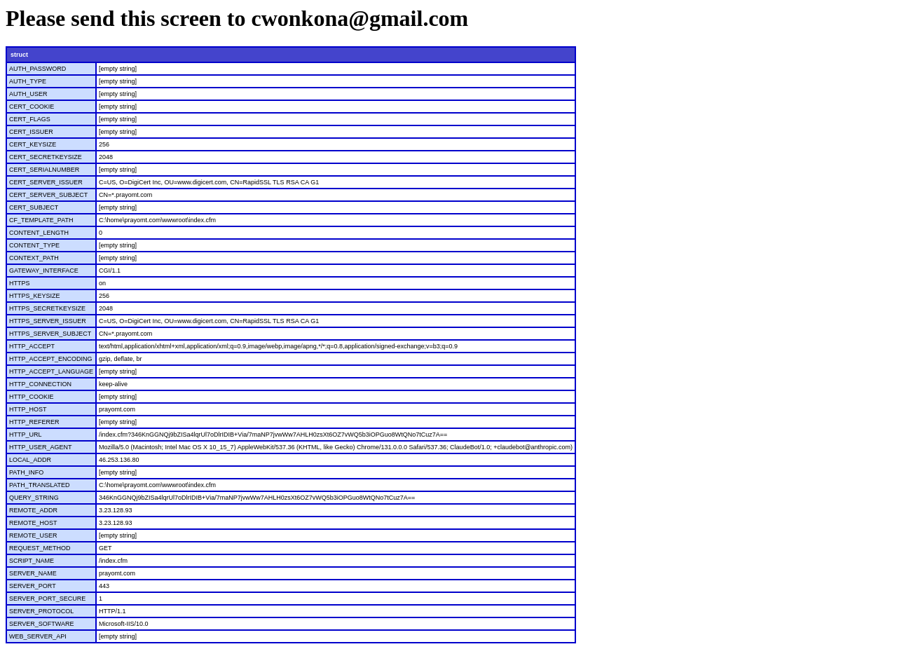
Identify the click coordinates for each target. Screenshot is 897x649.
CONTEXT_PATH (34, 257)
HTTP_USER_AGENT (40, 447)
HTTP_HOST (28, 409)
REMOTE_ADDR (33, 510)
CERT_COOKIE (31, 106)
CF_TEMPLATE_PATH (41, 220)
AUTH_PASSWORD (37, 68)
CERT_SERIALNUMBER (44, 169)
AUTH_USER (28, 93)
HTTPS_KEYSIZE (34, 295)
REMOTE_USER (33, 535)
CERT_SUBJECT (33, 207)
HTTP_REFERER (34, 421)
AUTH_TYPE (27, 81)
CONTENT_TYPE (34, 245)
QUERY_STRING (34, 497)
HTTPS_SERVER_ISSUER (47, 320)
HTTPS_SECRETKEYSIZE (47, 308)
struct (19, 54)
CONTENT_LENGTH (39, 232)
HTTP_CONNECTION (40, 384)
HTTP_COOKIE (31, 396)
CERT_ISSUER (31, 131)
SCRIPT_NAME (31, 560)
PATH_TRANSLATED (39, 485)
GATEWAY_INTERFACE (43, 270)
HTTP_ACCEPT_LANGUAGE (51, 371)
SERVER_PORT (32, 585)
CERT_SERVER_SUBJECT (48, 194)
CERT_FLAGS (29, 119)
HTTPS (19, 283)
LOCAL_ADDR (30, 459)
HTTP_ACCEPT (32, 346)
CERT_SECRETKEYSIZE (45, 156)
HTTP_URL (25, 434)
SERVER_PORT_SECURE (47, 598)
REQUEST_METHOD (40, 548)
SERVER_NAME (33, 573)
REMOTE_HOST (33, 522)
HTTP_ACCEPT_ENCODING (51, 358)
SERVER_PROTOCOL (41, 611)
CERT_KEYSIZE (32, 144)
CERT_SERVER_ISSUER (46, 182)
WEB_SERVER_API (38, 636)
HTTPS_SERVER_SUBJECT (50, 333)
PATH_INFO (26, 472)
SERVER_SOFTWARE (41, 623)
